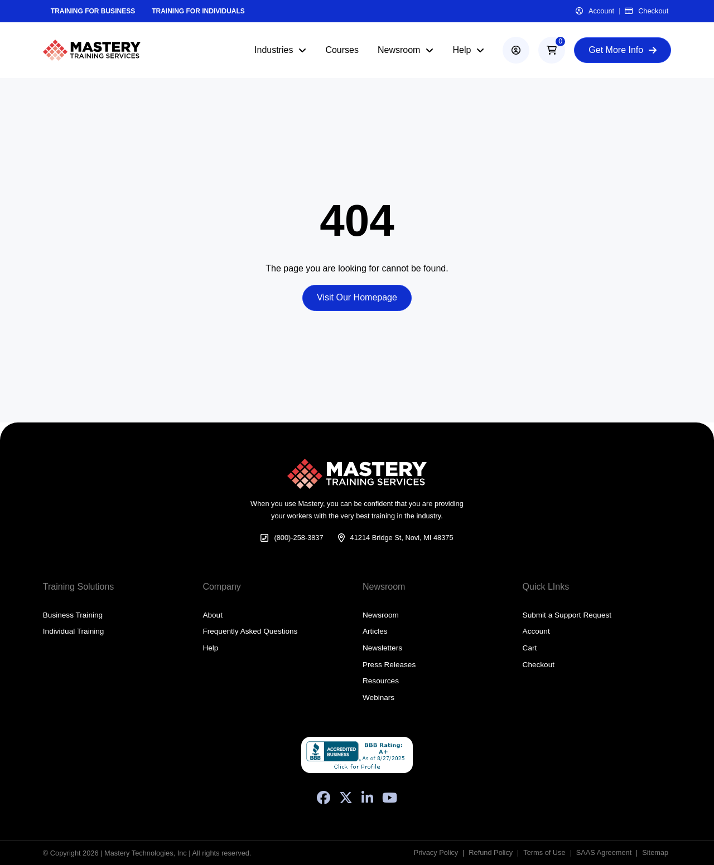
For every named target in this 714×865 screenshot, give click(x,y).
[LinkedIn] (367, 797)
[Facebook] (323, 797)
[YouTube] (389, 797)
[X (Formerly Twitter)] (346, 797)
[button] (551, 50)
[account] (516, 50)
